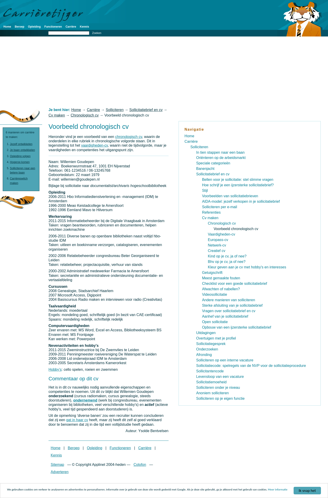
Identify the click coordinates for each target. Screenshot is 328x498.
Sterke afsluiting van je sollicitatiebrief (232, 305)
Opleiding (34, 26)
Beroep (19, 26)
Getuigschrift (212, 273)
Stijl (205, 190)
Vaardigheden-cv (221, 234)
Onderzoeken (207, 349)
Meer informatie (277, 490)
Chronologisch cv (85, 115)
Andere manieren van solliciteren (228, 300)
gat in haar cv (77, 420)
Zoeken (96, 33)
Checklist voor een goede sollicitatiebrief (234, 283)
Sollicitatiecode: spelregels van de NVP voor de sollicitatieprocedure (251, 366)
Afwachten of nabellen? (221, 289)
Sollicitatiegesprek (211, 344)
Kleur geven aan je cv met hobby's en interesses (247, 267)
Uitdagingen (205, 333)
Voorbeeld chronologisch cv (236, 229)
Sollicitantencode (210, 371)
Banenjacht (205, 169)
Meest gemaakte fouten (221, 278)
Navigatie (194, 129)
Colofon (139, 465)
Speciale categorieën (213, 163)
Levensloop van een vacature (220, 377)
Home (7, 26)
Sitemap (57, 465)
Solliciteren (114, 110)
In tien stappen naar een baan (220, 152)
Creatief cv (216, 251)
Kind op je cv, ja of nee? (227, 256)
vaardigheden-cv (94, 145)
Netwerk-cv (217, 245)
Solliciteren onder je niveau (218, 387)
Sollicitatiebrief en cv (146, 110)
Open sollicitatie (215, 322)
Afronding (204, 355)
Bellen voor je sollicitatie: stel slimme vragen (237, 180)
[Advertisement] (164, 72)
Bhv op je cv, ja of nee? (226, 262)
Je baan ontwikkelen (22, 150)
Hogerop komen (20, 162)
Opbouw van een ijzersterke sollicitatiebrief (236, 327)
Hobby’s (55, 369)
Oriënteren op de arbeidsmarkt (221, 158)
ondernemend (85, 400)
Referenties (211, 212)
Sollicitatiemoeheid (211, 382)
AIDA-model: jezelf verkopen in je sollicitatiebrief (241, 201)
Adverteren (60, 472)
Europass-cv (218, 240)
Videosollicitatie (214, 294)
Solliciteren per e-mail (219, 207)
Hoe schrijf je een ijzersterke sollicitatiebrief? (238, 185)
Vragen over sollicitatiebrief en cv (228, 311)
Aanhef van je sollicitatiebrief (225, 316)
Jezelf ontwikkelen (21, 144)
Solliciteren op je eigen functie (220, 398)
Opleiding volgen (20, 156)
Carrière (71, 26)
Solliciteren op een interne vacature (224, 360)
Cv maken (57, 115)
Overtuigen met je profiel (216, 338)
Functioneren (53, 26)
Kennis (84, 26)
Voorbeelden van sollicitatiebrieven (230, 196)
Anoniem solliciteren (212, 393)
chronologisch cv (128, 137)
